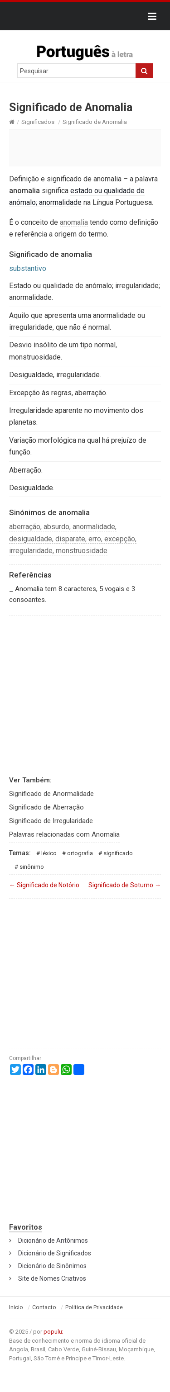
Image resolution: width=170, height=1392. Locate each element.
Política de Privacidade (94, 1307)
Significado (118, 853)
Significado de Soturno (124, 885)
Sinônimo (31, 867)
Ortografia (80, 853)
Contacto (44, 1307)
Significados (37, 121)
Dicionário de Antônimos (53, 1240)
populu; (53, 1331)
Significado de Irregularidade (51, 821)
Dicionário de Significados (54, 1253)
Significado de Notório (44, 885)
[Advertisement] (85, 147)
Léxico (49, 853)
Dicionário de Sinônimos (52, 1265)
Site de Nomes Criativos (52, 1278)
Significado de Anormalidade (51, 794)
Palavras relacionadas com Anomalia (64, 834)
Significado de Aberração (46, 807)
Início (16, 1307)
